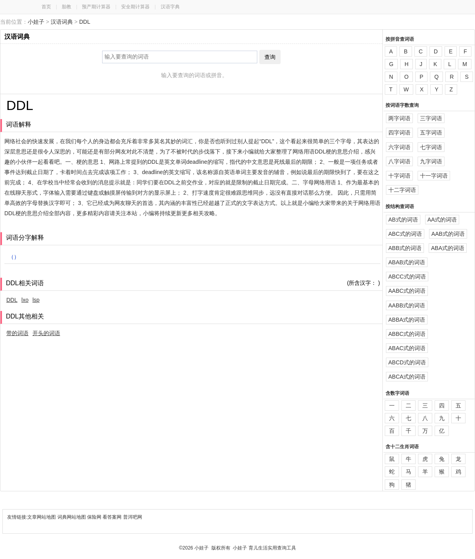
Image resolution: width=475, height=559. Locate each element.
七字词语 (431, 147)
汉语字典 (170, 6)
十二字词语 (402, 190)
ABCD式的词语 (407, 362)
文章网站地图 (42, 517)
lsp (36, 300)
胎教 (66, 6)
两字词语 (399, 118)
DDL (84, 22)
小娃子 (36, 22)
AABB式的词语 (406, 305)
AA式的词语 (442, 219)
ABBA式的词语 (406, 319)
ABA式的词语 (447, 248)
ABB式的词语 (405, 248)
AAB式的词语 (448, 234)
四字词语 (399, 132)
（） (13, 257)
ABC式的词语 (405, 234)
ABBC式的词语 (407, 334)
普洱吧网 (132, 517)
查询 (270, 57)
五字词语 (431, 132)
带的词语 (17, 333)
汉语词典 (62, 22)
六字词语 (399, 147)
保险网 (94, 517)
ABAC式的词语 (407, 348)
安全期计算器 (135, 6)
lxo (24, 300)
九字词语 (431, 161)
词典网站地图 (72, 517)
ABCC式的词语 (407, 276)
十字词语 (399, 175)
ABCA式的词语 (407, 376)
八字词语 (399, 161)
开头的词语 (46, 333)
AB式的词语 (403, 219)
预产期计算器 (96, 6)
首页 (46, 6)
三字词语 (431, 118)
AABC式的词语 (407, 291)
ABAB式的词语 (406, 262)
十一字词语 (434, 175)
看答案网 (112, 517)
